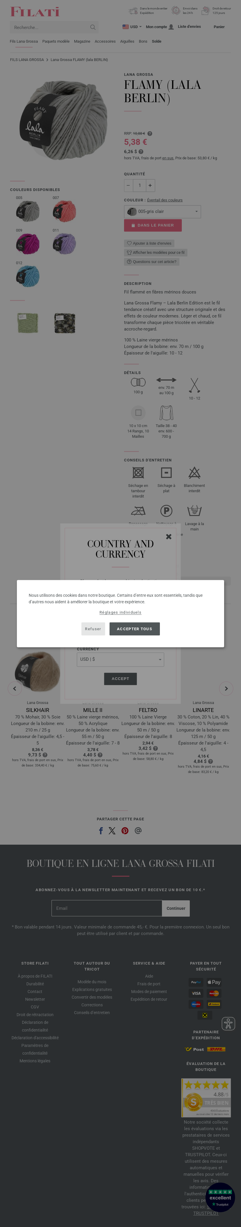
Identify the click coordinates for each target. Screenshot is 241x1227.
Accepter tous (134, 629)
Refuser (93, 629)
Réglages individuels (120, 612)
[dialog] (120, 613)
